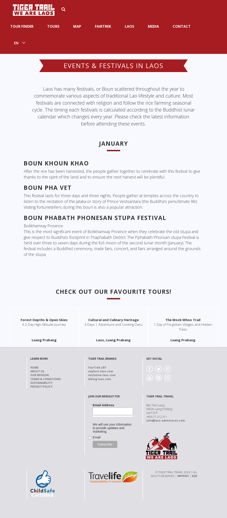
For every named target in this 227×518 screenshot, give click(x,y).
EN (16, 43)
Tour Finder (21, 26)
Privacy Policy (41, 386)
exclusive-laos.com (101, 375)
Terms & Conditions (45, 379)
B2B (194, 476)
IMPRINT (183, 476)
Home (34, 367)
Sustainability (41, 383)
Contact (182, 26)
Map (77, 26)
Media (153, 26)
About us (37, 371)
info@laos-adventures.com (165, 420)
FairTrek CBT (97, 367)
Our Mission (39, 375)
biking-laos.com (99, 379)
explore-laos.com (100, 371)
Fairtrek (103, 26)
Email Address (103, 405)
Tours (53, 26)
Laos (129, 26)
